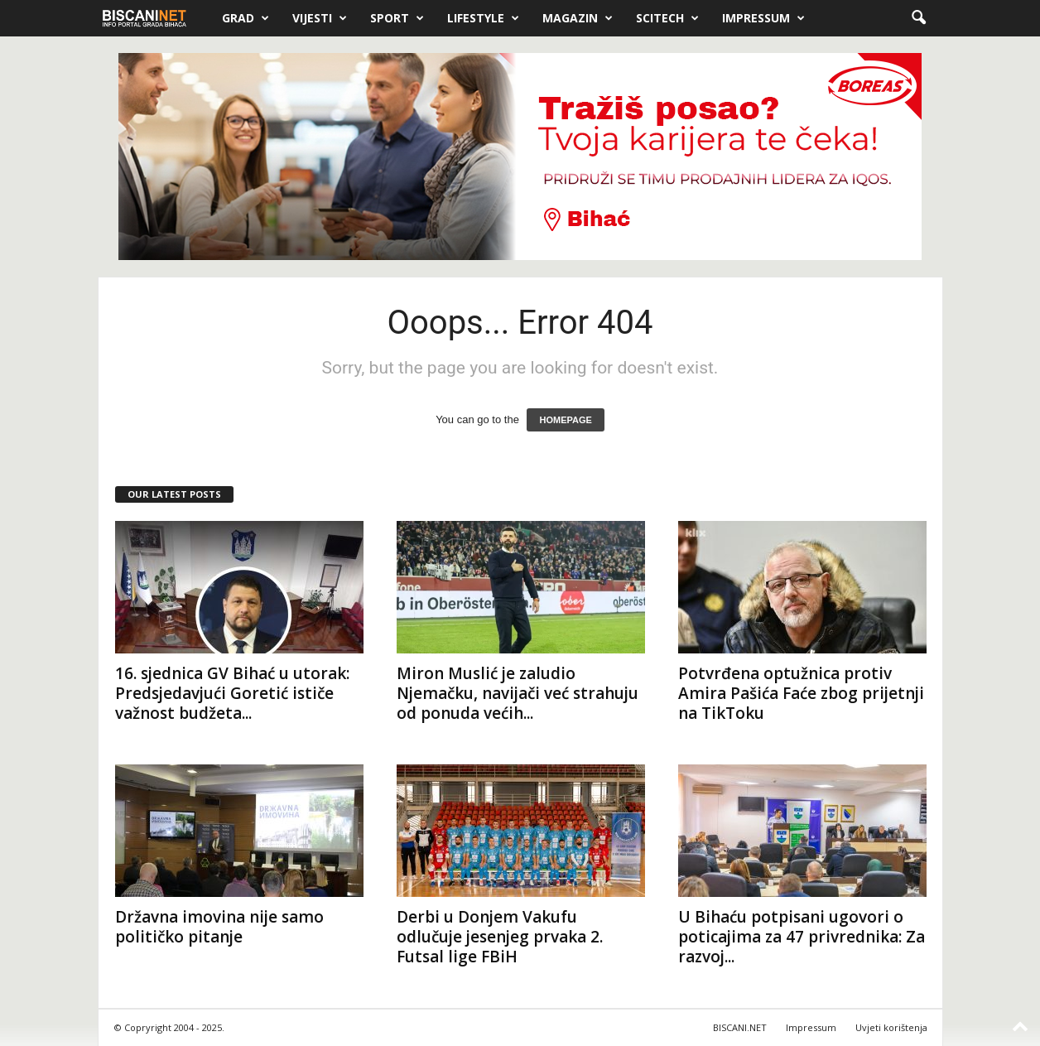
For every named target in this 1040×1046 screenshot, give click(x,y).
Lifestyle (483, 18)
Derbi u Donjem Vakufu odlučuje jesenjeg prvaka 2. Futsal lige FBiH (500, 936)
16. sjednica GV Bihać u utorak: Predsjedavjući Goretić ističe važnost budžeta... (232, 693)
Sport (397, 18)
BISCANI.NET (740, 1027)
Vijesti (319, 18)
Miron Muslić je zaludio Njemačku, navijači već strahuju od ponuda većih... (517, 693)
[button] (918, 18)
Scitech (667, 18)
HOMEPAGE (565, 420)
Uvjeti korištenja (891, 1027)
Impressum (763, 18)
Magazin (577, 18)
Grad (245, 18)
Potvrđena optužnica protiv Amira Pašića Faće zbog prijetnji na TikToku (801, 693)
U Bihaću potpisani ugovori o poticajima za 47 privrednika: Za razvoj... (801, 936)
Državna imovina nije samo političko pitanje (219, 926)
